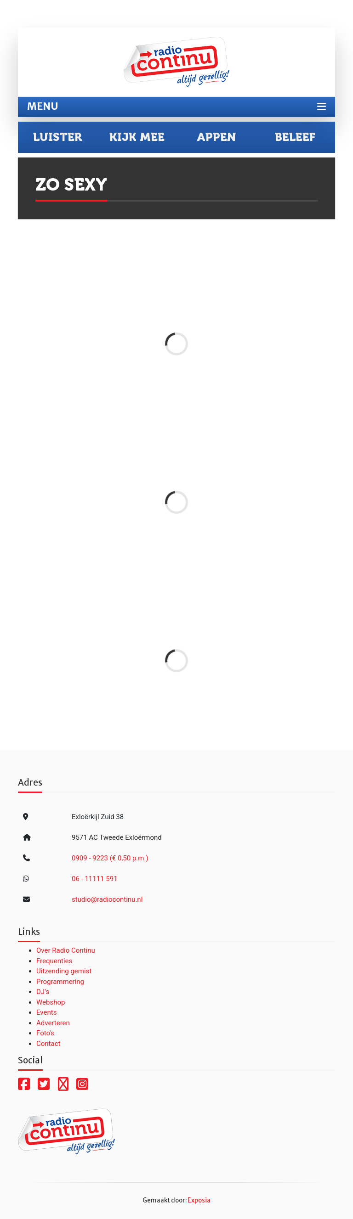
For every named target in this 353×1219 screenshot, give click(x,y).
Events (46, 1012)
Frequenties (54, 961)
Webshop (50, 1002)
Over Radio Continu (65, 950)
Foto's (45, 1033)
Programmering (60, 981)
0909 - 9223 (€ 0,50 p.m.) (110, 858)
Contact (48, 1043)
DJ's (42, 992)
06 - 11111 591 (95, 879)
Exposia (199, 1200)
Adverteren (53, 1023)
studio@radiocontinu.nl (107, 899)
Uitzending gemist (63, 971)
